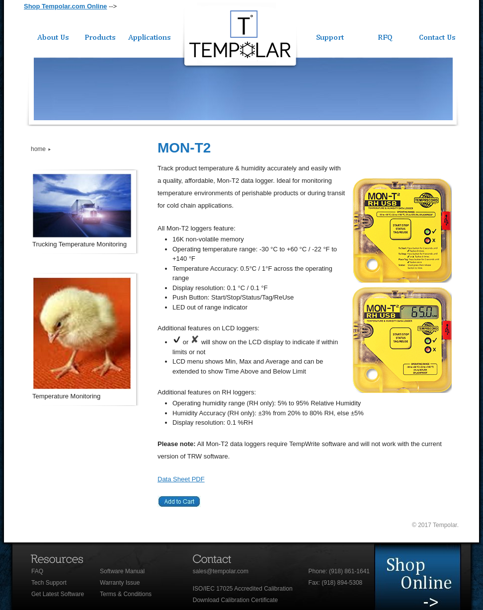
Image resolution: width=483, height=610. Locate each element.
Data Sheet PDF (181, 479)
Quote (386, 36)
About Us (50, 36)
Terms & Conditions (126, 594)
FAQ (37, 571)
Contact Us (437, 36)
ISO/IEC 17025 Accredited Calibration (243, 588)
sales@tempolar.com (220, 571)
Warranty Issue (120, 582)
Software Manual (122, 571)
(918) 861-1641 (349, 571)
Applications (149, 36)
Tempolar (240, 36)
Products (101, 36)
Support (330, 36)
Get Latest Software (57, 594)
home (38, 149)
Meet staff (427, 576)
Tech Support (49, 582)
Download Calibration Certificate (235, 600)
